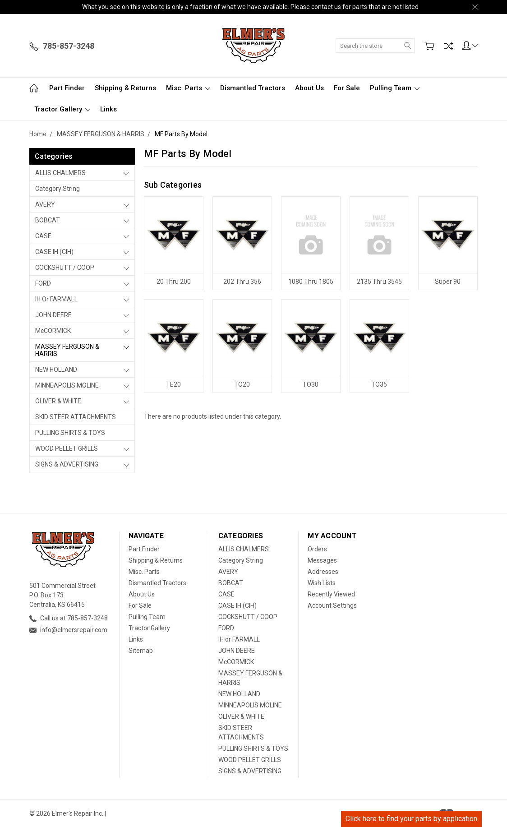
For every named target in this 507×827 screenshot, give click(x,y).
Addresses (323, 571)
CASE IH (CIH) (54, 251)
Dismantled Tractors (252, 88)
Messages (322, 560)
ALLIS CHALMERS (60, 172)
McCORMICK (53, 330)
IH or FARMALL (56, 299)
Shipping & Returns (125, 88)
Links (108, 109)
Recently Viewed (331, 594)
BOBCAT (47, 220)
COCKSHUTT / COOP (64, 267)
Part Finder (67, 88)
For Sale (347, 88)
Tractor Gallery (62, 109)
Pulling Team (394, 88)
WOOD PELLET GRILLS (66, 448)
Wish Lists (322, 583)
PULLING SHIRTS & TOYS (70, 432)
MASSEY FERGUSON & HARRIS (67, 350)
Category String (57, 188)
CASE (43, 236)
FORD (43, 283)
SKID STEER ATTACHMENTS (75, 416)
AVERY (45, 204)
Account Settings (332, 605)
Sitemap (141, 650)
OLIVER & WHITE (58, 401)
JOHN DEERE (53, 315)
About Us (309, 88)
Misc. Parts (188, 88)
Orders (317, 549)
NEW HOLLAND (56, 369)
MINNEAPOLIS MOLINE (67, 385)
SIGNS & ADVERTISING (66, 464)
